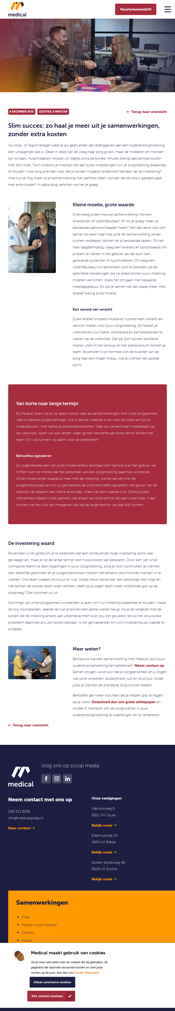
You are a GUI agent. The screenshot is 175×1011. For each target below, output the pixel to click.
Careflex (28, 932)
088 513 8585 (19, 811)
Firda (25, 917)
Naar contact (19, 828)
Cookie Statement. (87, 972)
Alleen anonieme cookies (52, 982)
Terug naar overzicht (30, 725)
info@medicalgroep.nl (25, 818)
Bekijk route (102, 825)
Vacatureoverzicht (135, 9)
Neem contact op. (150, 665)
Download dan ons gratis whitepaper (123, 702)
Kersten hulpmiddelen (39, 924)
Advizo (27, 940)
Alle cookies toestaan (47, 996)
